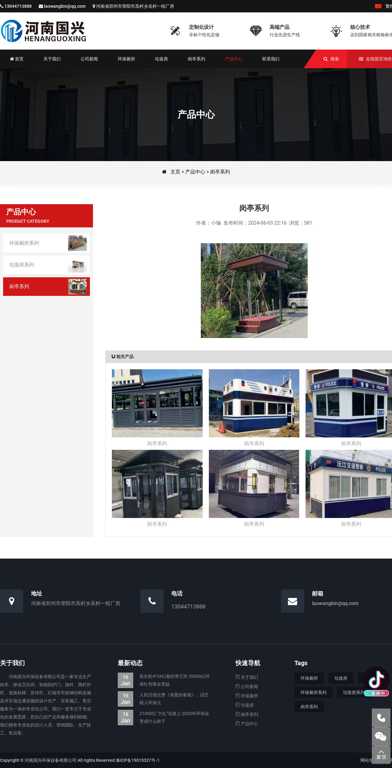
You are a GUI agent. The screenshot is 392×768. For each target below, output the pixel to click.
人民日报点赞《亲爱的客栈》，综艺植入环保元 (163, 699)
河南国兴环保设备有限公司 (43, 31)
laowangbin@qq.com (65, 6)
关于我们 (247, 677)
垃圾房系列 (354, 692)
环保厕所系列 (314, 692)
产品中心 (195, 172)
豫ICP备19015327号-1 (138, 760)
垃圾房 (245, 705)
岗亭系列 (220, 172)
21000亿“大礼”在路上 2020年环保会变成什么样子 (163, 717)
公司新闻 (247, 686)
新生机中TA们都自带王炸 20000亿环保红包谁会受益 (164, 680)
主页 (175, 172)
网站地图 (369, 760)
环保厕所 (247, 695)
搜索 (334, 58)
